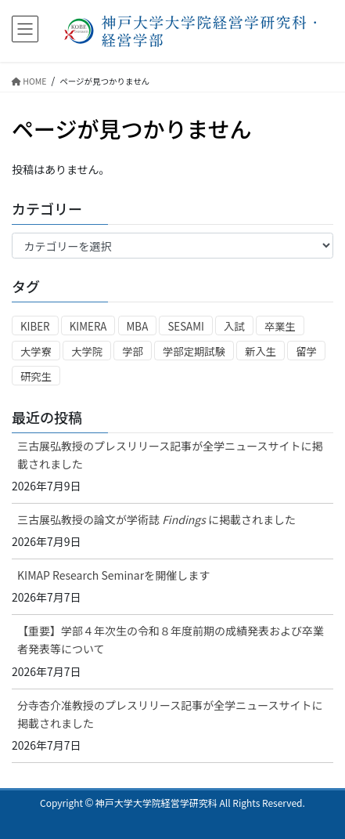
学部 (132, 351)
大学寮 (36, 351)
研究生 (36, 376)
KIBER (35, 326)
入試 (234, 326)
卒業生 (280, 326)
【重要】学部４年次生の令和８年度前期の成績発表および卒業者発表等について (170, 639)
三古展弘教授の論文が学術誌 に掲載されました (156, 519)
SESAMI (185, 326)
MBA (138, 326)
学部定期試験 (194, 351)
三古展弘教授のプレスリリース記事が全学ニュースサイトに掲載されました (170, 455)
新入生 (260, 351)
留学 (306, 351)
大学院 (86, 351)
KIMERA (88, 326)
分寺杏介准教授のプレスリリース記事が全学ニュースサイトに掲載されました (170, 714)
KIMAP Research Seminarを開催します (113, 575)
